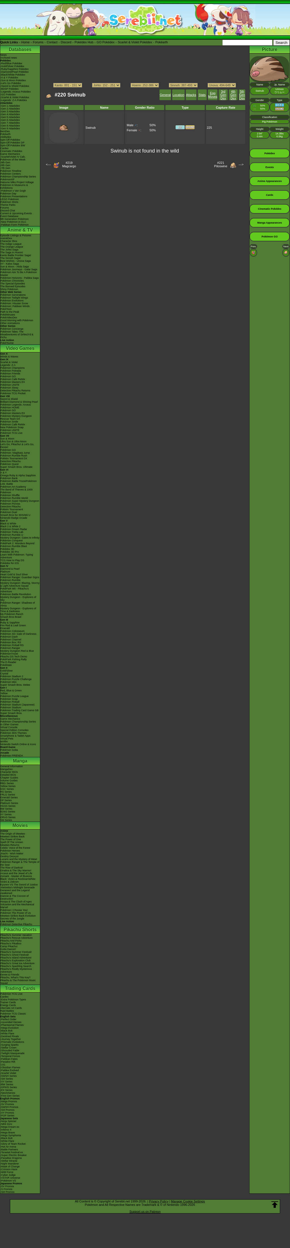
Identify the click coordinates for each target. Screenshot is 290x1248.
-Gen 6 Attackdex (10, 120)
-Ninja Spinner (8, 1121)
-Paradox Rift (7, 1061)
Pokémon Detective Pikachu (16, 924)
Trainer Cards (8, 1002)
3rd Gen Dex (223, 95)
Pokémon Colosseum (12, 631)
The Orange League (11, 246)
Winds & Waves (9, 356)
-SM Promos (7, 1109)
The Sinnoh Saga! (10, 258)
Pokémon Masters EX (12, 382)
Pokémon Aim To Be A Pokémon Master (18, 273)
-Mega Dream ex (9, 1126)
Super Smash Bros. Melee (15, 684)
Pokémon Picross (10, 503)
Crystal (4, 673)
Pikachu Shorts (20, 929)
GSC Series (7, 789)
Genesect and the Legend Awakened (15, 892)
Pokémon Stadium (10, 707)
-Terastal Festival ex (11, 1152)
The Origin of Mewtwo (12, 833)
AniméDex (6, 238)
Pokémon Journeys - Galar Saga (18, 269)
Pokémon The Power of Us (15, 913)
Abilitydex (5, 137)
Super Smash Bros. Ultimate (16, 467)
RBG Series (7, 783)
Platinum (5, 571)
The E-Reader (8, 662)
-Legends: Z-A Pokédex (13, 100)
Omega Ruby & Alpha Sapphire (18, 475)
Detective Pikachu (10, 461)
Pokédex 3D (7, 549)
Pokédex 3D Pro (9, 551)
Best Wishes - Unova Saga (15, 261)
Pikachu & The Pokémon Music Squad (18, 982)
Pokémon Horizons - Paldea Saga (19, 277)
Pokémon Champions (12, 367)
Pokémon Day (8, 193)
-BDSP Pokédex (9, 88)
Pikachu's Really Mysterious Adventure (16, 970)
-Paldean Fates (9, 1059)
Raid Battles (7, 1010)
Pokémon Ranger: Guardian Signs (19, 577)
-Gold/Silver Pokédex (12, 66)
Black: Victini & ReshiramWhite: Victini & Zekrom (18, 880)
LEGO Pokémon (9, 199)
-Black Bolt (6, 1030)
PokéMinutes (7, 314)
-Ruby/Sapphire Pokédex (14, 69)
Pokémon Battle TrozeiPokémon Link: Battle (18, 482)
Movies (20, 825)
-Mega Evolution (9, 1027)
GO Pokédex (105, 42)
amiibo (4, 741)
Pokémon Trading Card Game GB (19, 710)
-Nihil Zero (6, 1124)
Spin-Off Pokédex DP (12, 142)
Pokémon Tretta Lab (11, 532)
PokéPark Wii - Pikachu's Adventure (14, 590)
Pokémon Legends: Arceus (15, 404)
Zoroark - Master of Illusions (16, 876)
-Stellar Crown (8, 1047)
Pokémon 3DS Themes (13, 733)
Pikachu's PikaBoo (10, 943)
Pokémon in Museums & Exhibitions (14, 186)
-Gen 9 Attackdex (10, 128)
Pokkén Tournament (11, 509)
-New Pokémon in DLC (13, 221)
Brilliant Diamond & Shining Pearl (19, 401)
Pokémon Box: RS (10, 642)
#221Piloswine (220, 164)
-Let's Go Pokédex (10, 83)
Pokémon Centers (10, 173)
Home (25, 42)
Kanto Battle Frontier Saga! (15, 255)
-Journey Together (10, 1039)
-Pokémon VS (8, 1180)
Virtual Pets (6, 738)
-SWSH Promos (9, 1107)
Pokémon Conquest (11, 540)
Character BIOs (9, 772)
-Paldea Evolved (9, 1070)
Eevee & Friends (9, 974)
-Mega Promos (8, 1101)
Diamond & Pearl (10, 568)
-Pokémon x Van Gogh (13, 190)
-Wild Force (6, 1172)
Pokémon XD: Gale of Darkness (18, 633)
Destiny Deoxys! (9, 856)
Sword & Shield (9, 399)
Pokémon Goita (9, 750)
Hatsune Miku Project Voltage (17, 182)
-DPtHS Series (8, 1087)
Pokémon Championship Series (18, 176)
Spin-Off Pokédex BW (12, 145)
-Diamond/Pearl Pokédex (14, 71)
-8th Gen (5, 165)
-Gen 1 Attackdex (10, 105)
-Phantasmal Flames (12, 1025)
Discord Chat (7, 210)
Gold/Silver (6, 670)
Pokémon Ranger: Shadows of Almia (17, 604)
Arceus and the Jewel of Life (16, 873)
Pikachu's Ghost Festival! (14, 954)
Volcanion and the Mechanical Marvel (17, 906)
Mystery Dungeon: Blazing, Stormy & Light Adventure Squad (20, 584)
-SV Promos (7, 1104)
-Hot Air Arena (8, 1146)
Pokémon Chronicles (12, 280)
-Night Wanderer (9, 1163)
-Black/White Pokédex (12, 74)
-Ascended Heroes (11, 1022)
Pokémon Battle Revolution (15, 594)
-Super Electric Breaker (13, 1155)
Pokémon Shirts (9, 202)
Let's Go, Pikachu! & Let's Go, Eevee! (17, 446)
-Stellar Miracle (8, 1160)
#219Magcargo (69, 164)
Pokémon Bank (9, 478)
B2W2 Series (7, 811)
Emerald (5, 628)
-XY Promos (7, 1112)
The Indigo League (11, 244)
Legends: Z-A (8, 365)
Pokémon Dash (9, 636)
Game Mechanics (10, 154)
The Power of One (10, 839)
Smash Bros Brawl (10, 617)
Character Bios (8, 241)
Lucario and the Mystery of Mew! (18, 859)
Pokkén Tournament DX (13, 458)
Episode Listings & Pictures (15, 235)
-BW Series (6, 1084)
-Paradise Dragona (11, 1158)
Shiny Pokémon (9, 289)
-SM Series (6, 1078)
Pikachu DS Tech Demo (13, 656)
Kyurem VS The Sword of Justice (19, 884)
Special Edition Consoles (14, 730)
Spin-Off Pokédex (10, 139)
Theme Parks (8, 204)
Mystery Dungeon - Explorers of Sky (18, 598)
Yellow (4, 693)
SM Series (6, 820)
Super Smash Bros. (11, 713)
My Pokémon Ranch (11, 614)
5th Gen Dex (242, 95)
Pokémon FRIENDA (11, 755)
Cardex (4, 148)
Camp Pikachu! (9, 946)
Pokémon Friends (10, 373)
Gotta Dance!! (8, 949)
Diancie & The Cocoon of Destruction (14, 897)
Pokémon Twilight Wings (14, 297)
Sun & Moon (7, 438)
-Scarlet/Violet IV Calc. (13, 156)
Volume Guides (9, 780)
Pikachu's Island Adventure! (15, 957)
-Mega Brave (7, 1132)
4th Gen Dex (233, 95)
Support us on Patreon (145, 1211)
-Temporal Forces (10, 1056)
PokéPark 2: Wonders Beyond (17, 543)
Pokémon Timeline (10, 171)
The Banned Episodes (12, 286)
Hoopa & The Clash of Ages (16, 901)
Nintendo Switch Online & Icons (18, 744)
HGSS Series (8, 806)
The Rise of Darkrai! (11, 867)
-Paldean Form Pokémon (14, 224)
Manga (20, 760)
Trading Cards (20, 988)
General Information (11, 766)
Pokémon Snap (9, 699)
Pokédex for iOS (9, 563)
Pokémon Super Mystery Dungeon (19, 500)
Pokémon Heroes (10, 850)
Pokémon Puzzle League (14, 696)
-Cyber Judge (8, 1175)
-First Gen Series (10, 1095)
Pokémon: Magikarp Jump (15, 452)
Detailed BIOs (8, 774)
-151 (2, 1064)
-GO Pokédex (8, 94)
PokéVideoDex (8, 317)
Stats (202, 95)
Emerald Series (9, 797)
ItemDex (5, 131)
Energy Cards (8, 1005)
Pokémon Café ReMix (12, 379)
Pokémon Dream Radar (13, 529)
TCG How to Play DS (12, 560)
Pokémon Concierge (12, 328)
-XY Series (6, 1081)
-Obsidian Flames (10, 1067)
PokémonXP (7, 179)
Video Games (20, 348)
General (165, 95)
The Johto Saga (9, 249)
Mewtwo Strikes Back (12, 836)
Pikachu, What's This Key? (15, 977)
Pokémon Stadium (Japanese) (17, 704)
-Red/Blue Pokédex (11, 63)
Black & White (8, 523)
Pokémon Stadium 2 (11, 676)
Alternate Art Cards (11, 1008)
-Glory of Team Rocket (12, 1143)
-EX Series (6, 1090)
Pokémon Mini (8, 682)
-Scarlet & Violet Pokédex (14, 97)
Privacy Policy (158, 1201)
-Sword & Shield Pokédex (14, 86)
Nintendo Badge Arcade (13, 517)
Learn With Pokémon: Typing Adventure (16, 556)
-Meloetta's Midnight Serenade (17, 887)
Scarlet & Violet (9, 362)
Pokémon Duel (8, 512)
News (3, 54)
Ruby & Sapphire (10, 622)
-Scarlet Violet (8, 1073)
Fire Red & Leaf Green (13, 625)
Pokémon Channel (10, 639)
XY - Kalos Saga (9, 263)
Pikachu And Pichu (11, 940)
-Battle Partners (9, 1149)
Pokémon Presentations (13, 196)
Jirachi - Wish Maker (12, 853)
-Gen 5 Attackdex (10, 117)
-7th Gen (5, 168)
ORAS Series (8, 817)
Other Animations (10, 323)
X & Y (3, 472)
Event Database (9, 216)
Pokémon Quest (9, 464)
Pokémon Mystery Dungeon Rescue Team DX (16, 417)
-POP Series (7, 1115)
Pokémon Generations (13, 294)
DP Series (6, 800)
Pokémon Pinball (10, 701)
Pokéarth (161, 42)
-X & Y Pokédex (9, 77)
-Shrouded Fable (9, 1050)
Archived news (8, 57)
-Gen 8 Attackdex (10, 125)
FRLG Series (7, 794)
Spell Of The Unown (11, 842)
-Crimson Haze (8, 1169)
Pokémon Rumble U (11, 534)
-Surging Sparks (9, 1044)
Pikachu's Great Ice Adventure (17, 963)
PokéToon (6, 309)
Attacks (191, 95)
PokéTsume (7, 343)
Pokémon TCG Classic (13, 1013)
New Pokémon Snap (12, 427)
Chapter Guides (9, 777)
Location (178, 95)
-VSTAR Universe (10, 1177)
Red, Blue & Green (11, 690)
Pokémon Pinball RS (12, 645)
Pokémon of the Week (12, 159)
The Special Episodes (12, 283)
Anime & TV (20, 230)
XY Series (6, 814)
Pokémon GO (8, 376)
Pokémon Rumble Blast (13, 546)
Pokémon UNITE (10, 384)
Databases (20, 49)
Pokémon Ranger (10, 648)
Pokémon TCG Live (11, 433)
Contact (52, 42)
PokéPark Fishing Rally (13, 659)
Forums (38, 42)
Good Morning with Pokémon (16, 320)
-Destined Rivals (9, 1036)
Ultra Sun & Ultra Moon (13, 441)
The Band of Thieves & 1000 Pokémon (16, 491)
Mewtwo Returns (9, 845)
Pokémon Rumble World (14, 498)
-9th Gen (5, 162)
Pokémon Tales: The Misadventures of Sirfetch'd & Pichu (16, 334)
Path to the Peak (9, 311)
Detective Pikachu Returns (15, 390)
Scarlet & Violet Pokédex (135, 42)
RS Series (6, 791)
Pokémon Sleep (9, 387)
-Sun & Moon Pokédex (13, 80)
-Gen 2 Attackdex (10, 108)
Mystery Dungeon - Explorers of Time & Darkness (18, 610)
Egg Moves (212, 94)
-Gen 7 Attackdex (10, 122)
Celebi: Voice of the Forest (15, 847)
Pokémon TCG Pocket (12, 393)
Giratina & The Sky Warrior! (15, 870)
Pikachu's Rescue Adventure (16, 937)
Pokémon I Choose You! (14, 910)
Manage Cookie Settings (188, 1201)
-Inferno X (6, 1129)
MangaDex (6, 769)
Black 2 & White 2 (10, 526)
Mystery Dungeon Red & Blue (17, 650)
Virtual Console (9, 727)
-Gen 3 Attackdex (10, 111)
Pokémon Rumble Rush (13, 455)
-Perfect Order (8, 1019)
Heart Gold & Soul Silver (14, 574)
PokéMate (6, 665)
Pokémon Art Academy (13, 486)
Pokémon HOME (10, 407)
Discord (66, 42)
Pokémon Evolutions (12, 300)
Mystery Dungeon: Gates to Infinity (19, 537)
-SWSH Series (8, 1076)
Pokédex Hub (84, 42)
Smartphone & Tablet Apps (15, 735)
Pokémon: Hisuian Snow (14, 303)
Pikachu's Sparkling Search (15, 966)
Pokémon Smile (9, 421)
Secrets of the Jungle (12, 918)
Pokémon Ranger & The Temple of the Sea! (19, 863)
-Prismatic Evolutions (12, 1042)
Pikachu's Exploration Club (15, 960)
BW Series (6, 808)
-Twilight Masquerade (12, 1053)
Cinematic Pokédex (11, 151)
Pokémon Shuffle (10, 495)
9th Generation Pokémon (14, 219)
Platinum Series (9, 803)
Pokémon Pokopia (10, 370)
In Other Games (9, 724)
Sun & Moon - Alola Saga (14, 266)
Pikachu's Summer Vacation (16, 935)
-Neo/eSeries (7, 1093)
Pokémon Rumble (10, 580)
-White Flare (7, 1033)
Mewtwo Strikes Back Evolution (18, 915)
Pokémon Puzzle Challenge (16, 679)
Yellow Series (8, 786)
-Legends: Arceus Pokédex (15, 91)
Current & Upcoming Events (16, 213)
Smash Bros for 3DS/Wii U (15, 515)
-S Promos (6, 1189)
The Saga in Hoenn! (11, 252)
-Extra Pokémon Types (13, 999)
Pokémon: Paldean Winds (15, 306)
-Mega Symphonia (10, 1135)
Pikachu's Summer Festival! (16, 952)
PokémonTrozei (9, 653)
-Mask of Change (10, 1166)
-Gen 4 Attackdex (10, 114)
